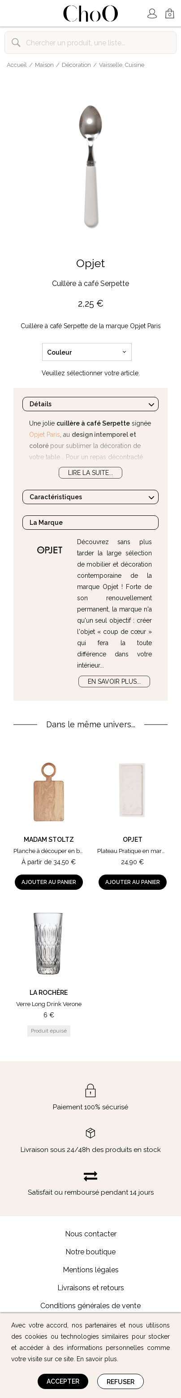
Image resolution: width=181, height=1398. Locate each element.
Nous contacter (90, 1234)
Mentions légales (91, 1270)
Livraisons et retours (90, 1288)
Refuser (120, 1381)
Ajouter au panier (49, 882)
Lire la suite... (90, 472)
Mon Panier (170, 14)
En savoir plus (97, 1359)
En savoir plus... (114, 681)
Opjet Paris (44, 434)
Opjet (90, 263)
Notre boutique (90, 1252)
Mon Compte (152, 13)
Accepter (63, 1381)
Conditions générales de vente (90, 1305)
